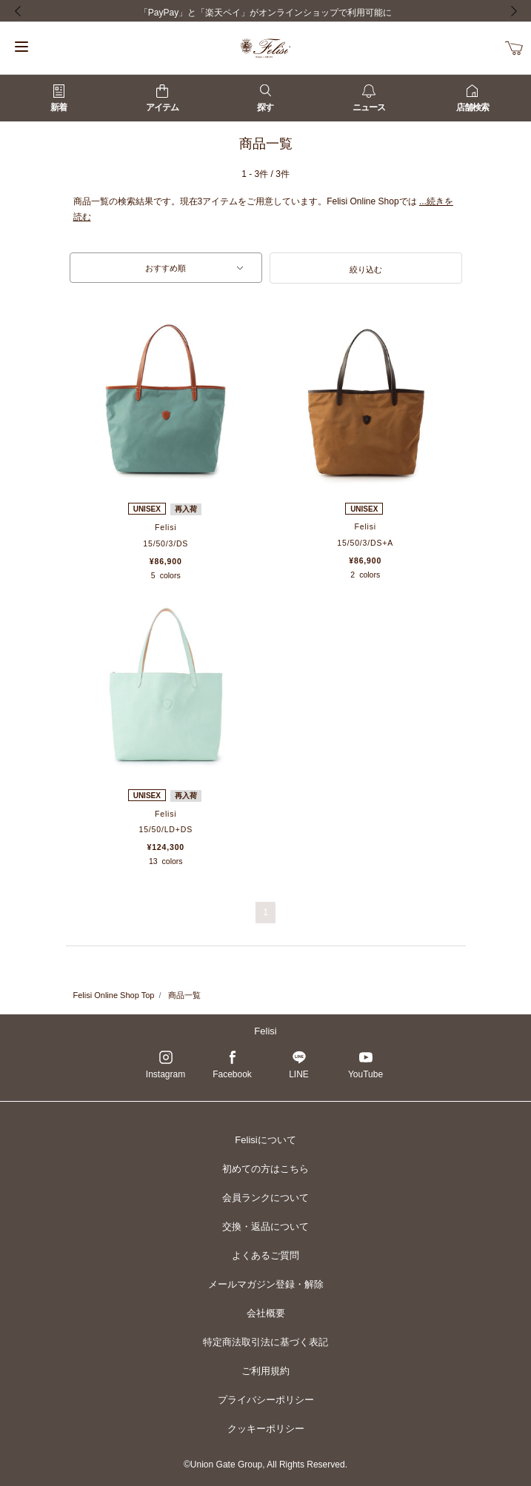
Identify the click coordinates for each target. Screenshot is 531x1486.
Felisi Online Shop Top (114, 995)
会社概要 (266, 1313)
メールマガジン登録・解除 (266, 1284)
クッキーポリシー (265, 1428)
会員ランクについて (265, 1197)
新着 (58, 98)
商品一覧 (184, 995)
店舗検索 (472, 98)
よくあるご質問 (265, 1255)
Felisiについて (265, 1139)
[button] (366, 268)
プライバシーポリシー (266, 1399)
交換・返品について (265, 1226)
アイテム (162, 98)
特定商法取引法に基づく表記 (265, 1342)
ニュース (369, 98)
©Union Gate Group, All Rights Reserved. (265, 1464)
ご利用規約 (265, 1370)
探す (265, 98)
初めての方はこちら (265, 1168)
